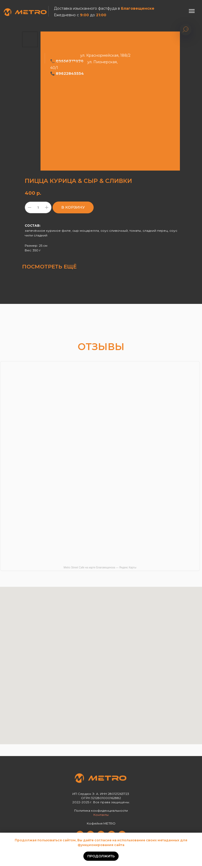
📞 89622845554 (67, 73)
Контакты (101, 815)
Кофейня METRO (101, 823)
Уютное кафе (64, 55)
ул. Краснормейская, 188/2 (104, 55)
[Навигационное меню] (192, 11)
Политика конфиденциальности (101, 810)
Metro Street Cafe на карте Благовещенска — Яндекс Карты (100, 567)
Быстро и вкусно (67, 62)
